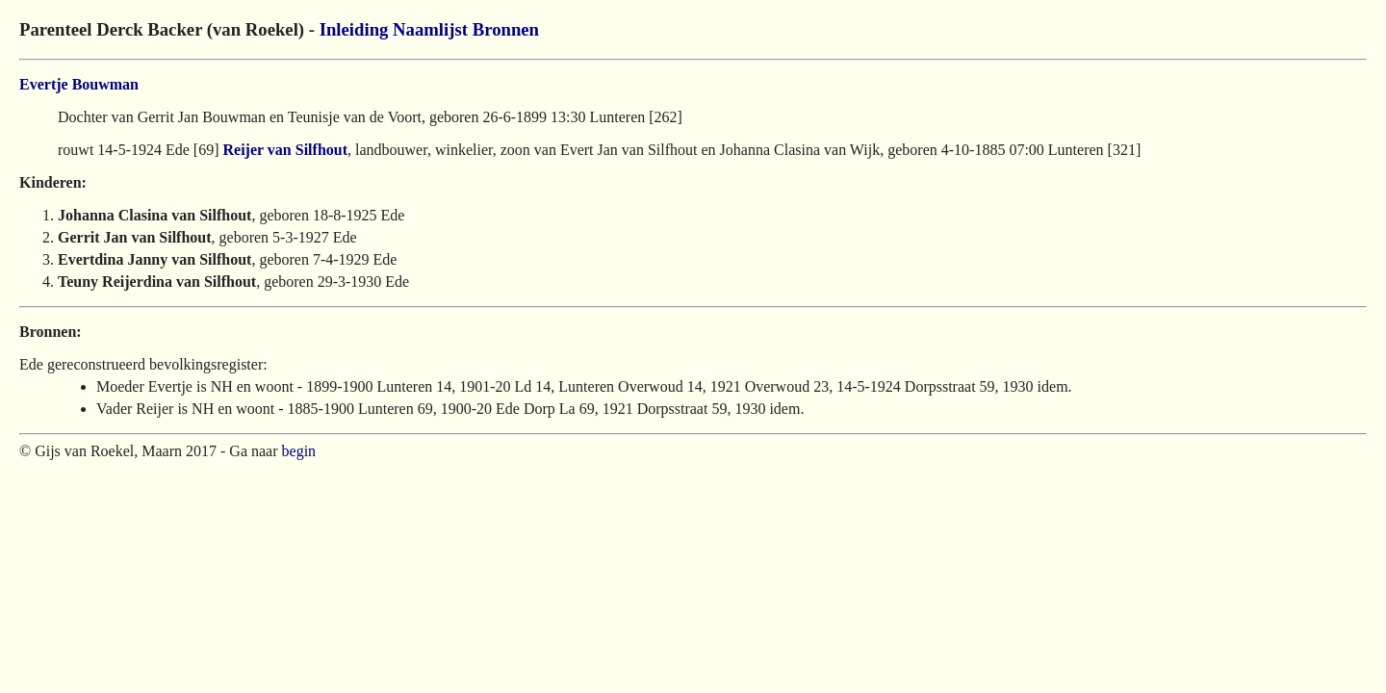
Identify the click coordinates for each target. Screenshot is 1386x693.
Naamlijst (430, 29)
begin (299, 451)
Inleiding (354, 29)
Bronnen (506, 29)
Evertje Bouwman (79, 84)
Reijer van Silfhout (285, 149)
